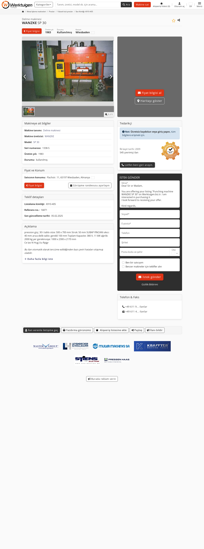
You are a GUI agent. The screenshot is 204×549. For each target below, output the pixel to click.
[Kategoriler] (43, 4)
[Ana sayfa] (23, 11)
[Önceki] (25, 76)
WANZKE (49, 136)
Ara (126, 4)
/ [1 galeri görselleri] (109, 114)
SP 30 (36, 142)
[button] (199, 4)
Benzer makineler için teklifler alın (144, 266)
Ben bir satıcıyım (134, 262)
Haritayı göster (149, 101)
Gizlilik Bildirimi (150, 284)
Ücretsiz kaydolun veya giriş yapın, (151, 131)
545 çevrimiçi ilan (129, 152)
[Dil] (190, 4)
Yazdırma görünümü (77, 330)
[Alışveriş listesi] (161, 4)
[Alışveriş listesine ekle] (174, 21)
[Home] (36, 11)
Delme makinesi (51, 130)
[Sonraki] (110, 76)
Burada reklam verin (102, 378)
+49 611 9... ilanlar (134, 306)
